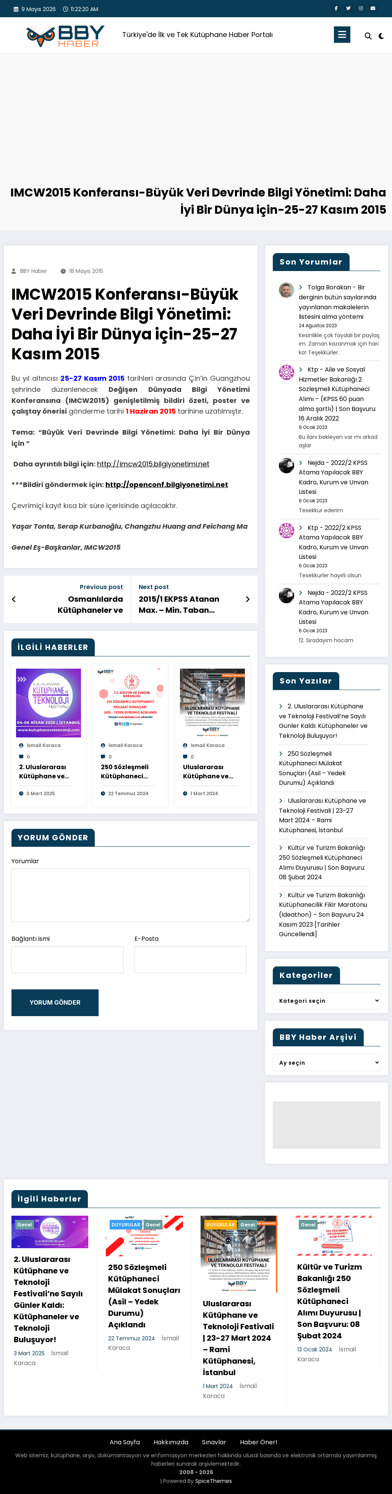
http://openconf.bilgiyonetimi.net (166, 484)
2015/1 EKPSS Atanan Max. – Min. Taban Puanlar (179, 604)
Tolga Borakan (329, 287)
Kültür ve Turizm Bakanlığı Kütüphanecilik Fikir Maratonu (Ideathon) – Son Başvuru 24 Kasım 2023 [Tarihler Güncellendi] (323, 915)
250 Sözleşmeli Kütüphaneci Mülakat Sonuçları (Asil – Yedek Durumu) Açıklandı (127, 772)
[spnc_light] (381, 35)
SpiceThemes (213, 1481)
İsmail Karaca (44, 745)
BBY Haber (33, 271)
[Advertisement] (196, 126)
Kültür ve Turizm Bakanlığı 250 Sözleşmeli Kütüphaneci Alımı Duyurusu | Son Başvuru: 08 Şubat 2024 (329, 1301)
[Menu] (342, 34)
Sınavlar (214, 1442)
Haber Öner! (258, 1442)
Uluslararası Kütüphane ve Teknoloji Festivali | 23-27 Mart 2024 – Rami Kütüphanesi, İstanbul (208, 772)
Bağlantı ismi (67, 953)
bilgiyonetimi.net (181, 464)
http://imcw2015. (125, 464)
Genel (24, 1224)
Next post (154, 587)
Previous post (101, 587)
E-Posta (190, 953)
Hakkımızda (171, 1442)
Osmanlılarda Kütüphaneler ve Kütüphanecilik (90, 604)
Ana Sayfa (125, 1442)
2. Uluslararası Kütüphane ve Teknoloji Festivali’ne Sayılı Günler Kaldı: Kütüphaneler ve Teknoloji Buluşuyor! (42, 772)
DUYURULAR (126, 1224)
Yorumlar (130, 889)
